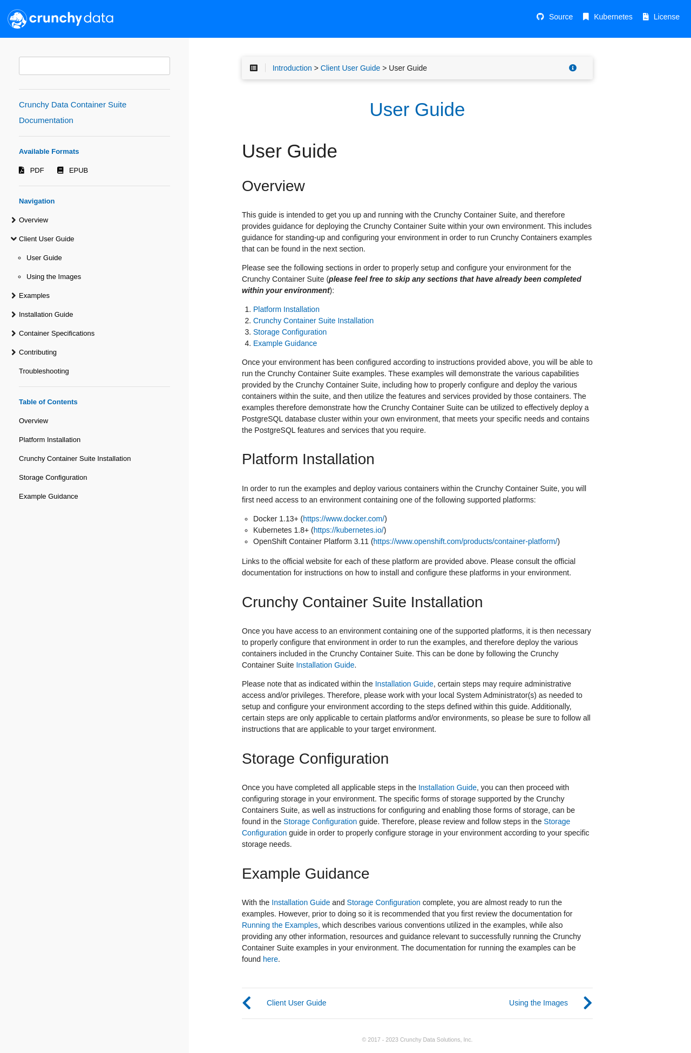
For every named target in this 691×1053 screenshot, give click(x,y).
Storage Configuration (53, 477)
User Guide (44, 258)
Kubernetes (613, 16)
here (270, 959)
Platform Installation (49, 440)
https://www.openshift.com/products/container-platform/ (466, 541)
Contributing (38, 352)
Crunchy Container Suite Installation (75, 458)
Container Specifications (56, 333)
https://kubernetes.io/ (349, 530)
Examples (34, 295)
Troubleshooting (44, 371)
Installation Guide (46, 314)
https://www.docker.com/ (343, 518)
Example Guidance (48, 496)
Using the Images (53, 277)
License (667, 16)
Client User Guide (46, 239)
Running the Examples (280, 925)
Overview (33, 220)
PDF (37, 170)
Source (561, 16)
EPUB (78, 170)
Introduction (292, 68)
